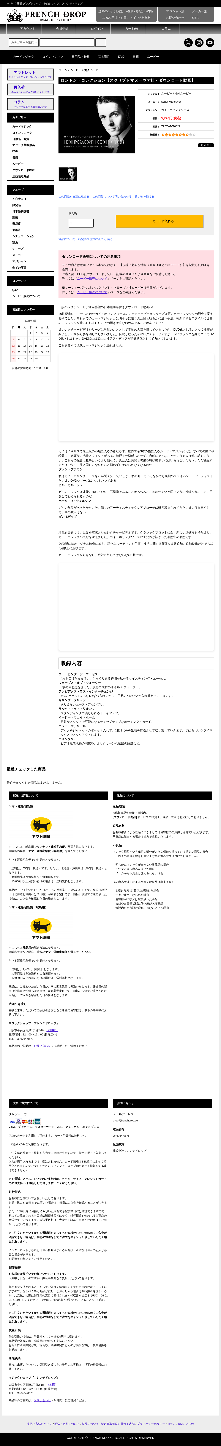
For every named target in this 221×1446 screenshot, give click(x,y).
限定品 (16, 205)
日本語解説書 (20, 211)
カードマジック (21, 56)
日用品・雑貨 (78, 56)
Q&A (192, 17)
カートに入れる (159, 220)
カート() (128, 28)
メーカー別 (196, 11)
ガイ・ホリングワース (175, 109)
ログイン (93, 28)
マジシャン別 (172, 11)
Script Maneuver (171, 101)
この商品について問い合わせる (112, 196)
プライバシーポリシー (151, 1423)
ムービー (150, 56)
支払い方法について (39, 1423)
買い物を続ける (144, 196)
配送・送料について (67, 1423)
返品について (66, 239)
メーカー (18, 255)
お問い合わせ (172, 17)
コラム (162, 28)
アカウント (24, 28)
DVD (119, 56)
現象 (15, 242)
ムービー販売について (92, 278)
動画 (15, 217)
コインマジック (50, 56)
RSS (181, 1423)
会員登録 (58, 28)
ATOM (190, 1423)
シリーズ (18, 248)
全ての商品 (19, 267)
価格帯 (16, 230)
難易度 (16, 223)
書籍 (133, 56)
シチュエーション (23, 236)
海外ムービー (92, 70)
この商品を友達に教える (73, 196)
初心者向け (19, 199)
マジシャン (19, 261)
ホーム (62, 70)
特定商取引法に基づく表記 (95, 239)
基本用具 (101, 56)
